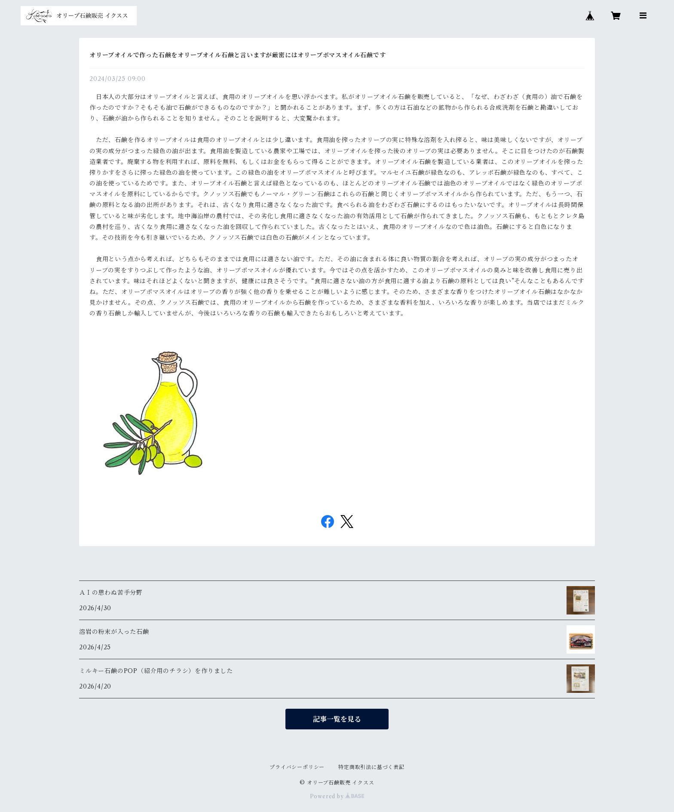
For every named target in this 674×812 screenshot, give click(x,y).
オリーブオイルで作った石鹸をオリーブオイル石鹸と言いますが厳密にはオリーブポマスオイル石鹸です (237, 55)
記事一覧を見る (337, 719)
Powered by (337, 796)
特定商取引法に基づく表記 (371, 767)
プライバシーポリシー (297, 767)
